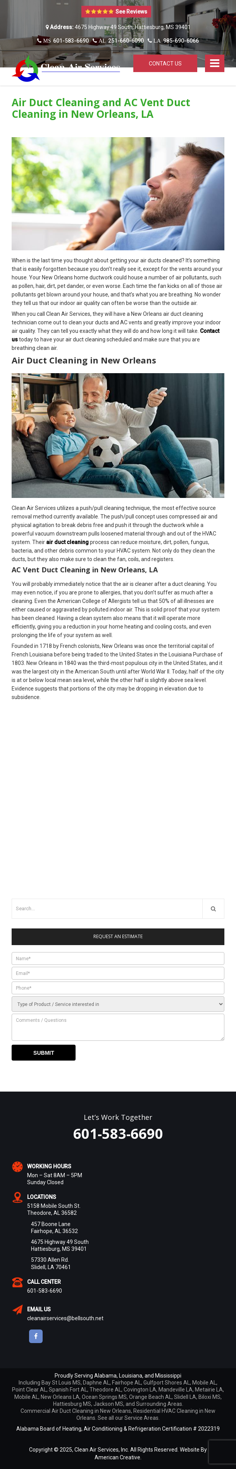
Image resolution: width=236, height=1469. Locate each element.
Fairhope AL (126, 1382)
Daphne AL (96, 1382)
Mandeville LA (175, 1389)
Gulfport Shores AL (166, 1382)
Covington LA (140, 1389)
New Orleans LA (60, 1397)
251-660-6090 (118, 41)
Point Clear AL (29, 1389)
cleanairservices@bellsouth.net (65, 1318)
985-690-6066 (173, 41)
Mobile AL (204, 1382)
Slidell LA (185, 1397)
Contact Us (165, 63)
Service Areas (141, 1418)
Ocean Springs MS (104, 1397)
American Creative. (118, 1457)
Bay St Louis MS (61, 1382)
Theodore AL (105, 1389)
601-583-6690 (63, 41)
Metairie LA (209, 1389)
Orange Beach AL (150, 1397)
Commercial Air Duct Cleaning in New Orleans (76, 1411)
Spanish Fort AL (68, 1389)
